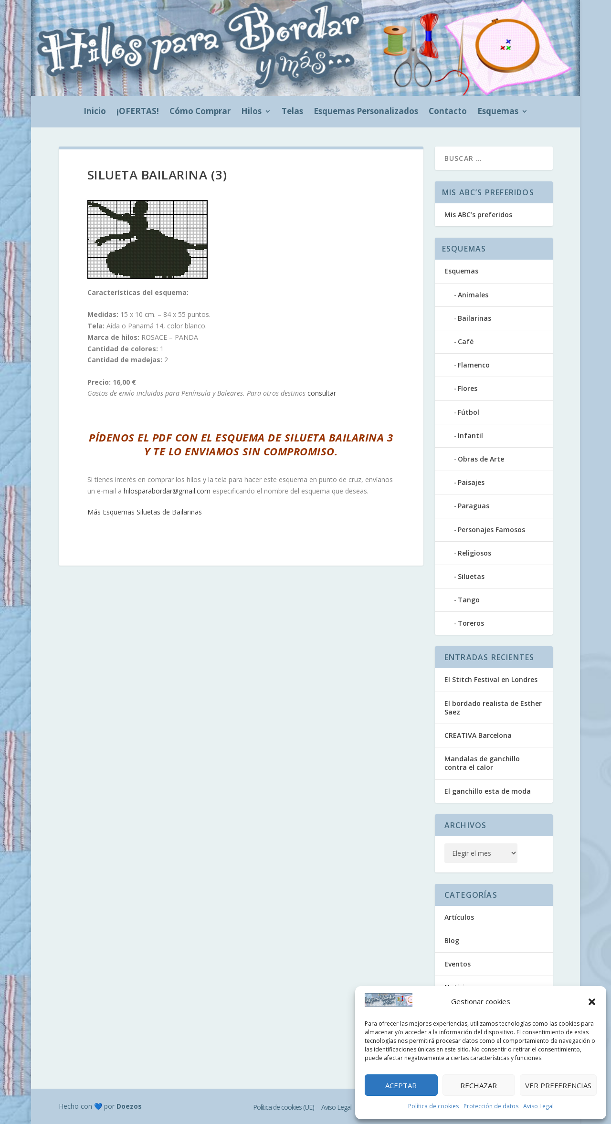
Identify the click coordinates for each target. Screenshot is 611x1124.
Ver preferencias (558, 1085)
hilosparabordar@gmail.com (167, 490)
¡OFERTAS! (137, 112)
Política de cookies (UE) (283, 1107)
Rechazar (478, 1085)
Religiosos (474, 552)
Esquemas (497, 112)
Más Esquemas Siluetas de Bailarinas (144, 511)
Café (466, 341)
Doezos (129, 1106)
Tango (469, 599)
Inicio (95, 112)
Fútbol (468, 412)
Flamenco (474, 364)
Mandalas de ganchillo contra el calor (482, 763)
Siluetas (471, 576)
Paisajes (471, 482)
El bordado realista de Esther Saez (493, 707)
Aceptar (401, 1085)
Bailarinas (474, 318)
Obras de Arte (481, 458)
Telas (292, 112)
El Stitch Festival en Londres (490, 679)
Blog (451, 940)
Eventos (457, 963)
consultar (321, 393)
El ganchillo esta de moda (487, 791)
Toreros (471, 623)
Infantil (470, 435)
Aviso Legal (538, 1106)
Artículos (459, 917)
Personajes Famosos (491, 529)
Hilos (251, 112)
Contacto (448, 112)
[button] (592, 1002)
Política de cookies (433, 1106)
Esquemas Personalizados (366, 112)
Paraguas (473, 505)
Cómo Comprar (200, 112)
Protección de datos (491, 1106)
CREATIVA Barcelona (478, 735)
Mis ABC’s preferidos (478, 214)
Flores (467, 388)
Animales (473, 294)
